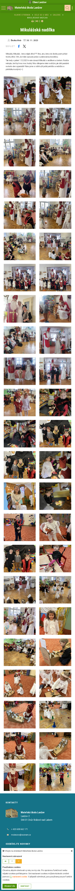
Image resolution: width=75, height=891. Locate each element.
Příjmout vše (9, 886)
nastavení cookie (18, 876)
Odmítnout (24, 886)
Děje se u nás (42, 15)
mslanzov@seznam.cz (21, 835)
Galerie (57, 15)
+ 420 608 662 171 (19, 829)
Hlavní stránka (22, 15)
